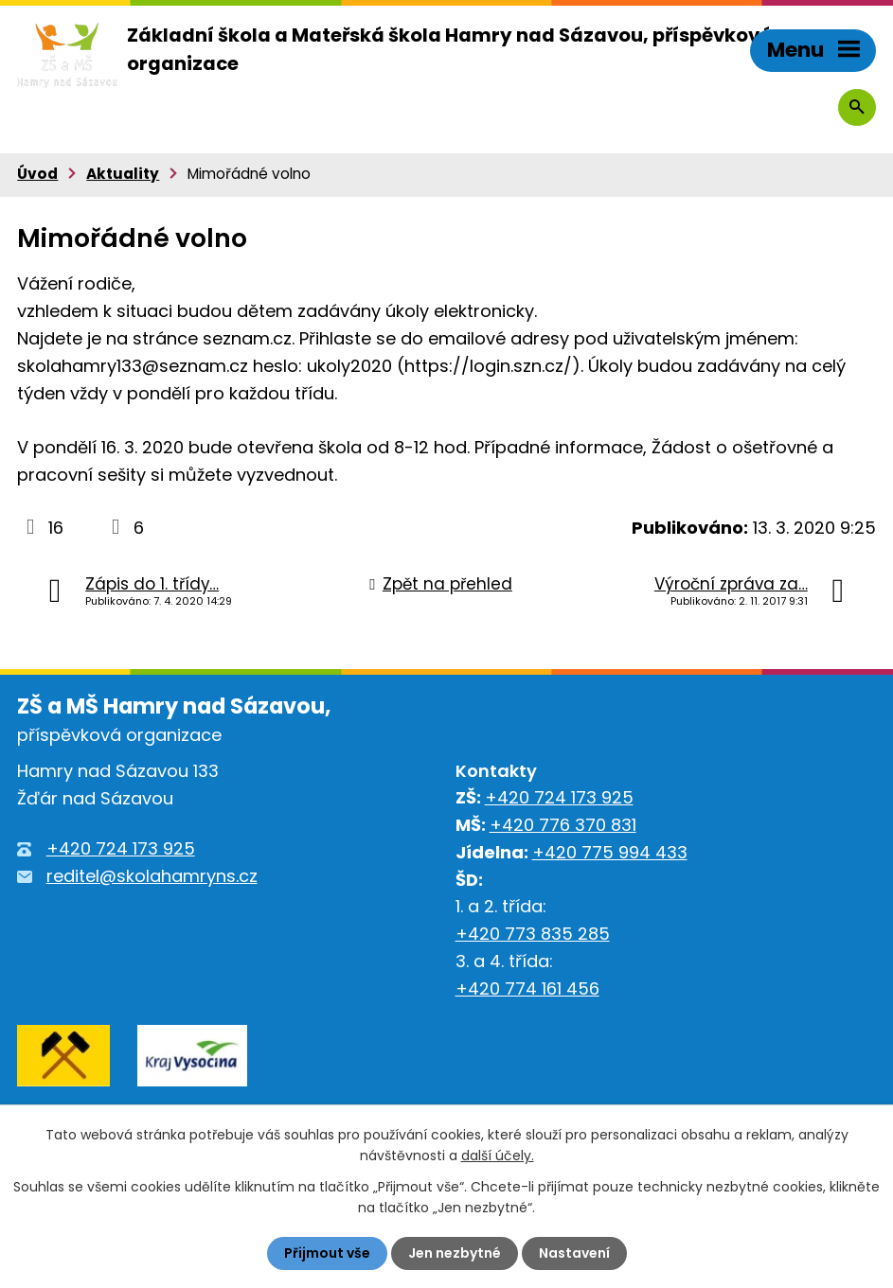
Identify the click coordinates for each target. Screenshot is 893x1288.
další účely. (497, 1155)
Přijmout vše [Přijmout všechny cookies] (327, 1253)
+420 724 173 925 (120, 848)
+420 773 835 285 (532, 933)
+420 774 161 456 (527, 988)
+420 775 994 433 (610, 852)
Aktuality (122, 174)
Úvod (37, 174)
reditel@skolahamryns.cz (152, 876)
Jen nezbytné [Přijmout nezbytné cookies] (454, 1253)
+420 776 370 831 (563, 825)
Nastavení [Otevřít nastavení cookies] (574, 1253)
